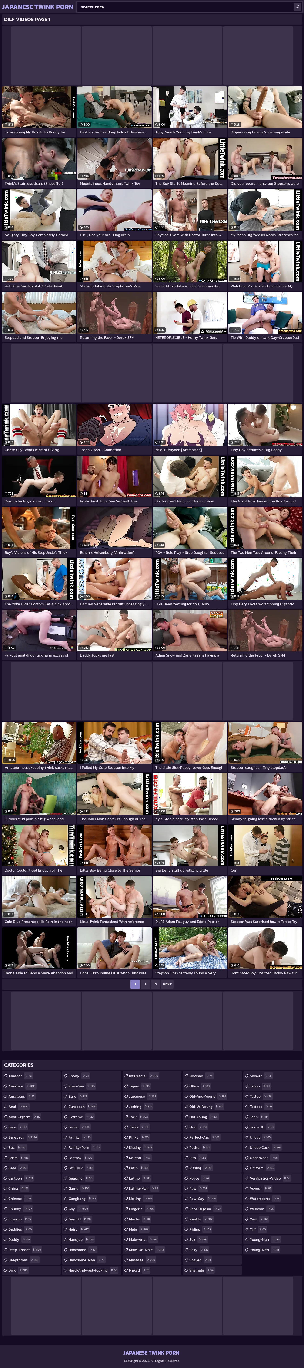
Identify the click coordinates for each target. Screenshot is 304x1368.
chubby (20, 1208)
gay (79, 1208)
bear (18, 1167)
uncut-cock (266, 1147)
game (79, 1188)
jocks (139, 1126)
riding (200, 1229)
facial (80, 1126)
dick (18, 1270)
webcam (262, 1208)
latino (140, 1178)
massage (142, 1259)
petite (200, 1147)
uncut (261, 1137)
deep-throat (25, 1249)
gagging (81, 1178)
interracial (144, 1075)
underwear (264, 1157)
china (18, 1188)
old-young (204, 1116)
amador (20, 1075)
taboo (260, 1086)
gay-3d (80, 1219)
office (200, 1086)
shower (261, 1075)
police (199, 1178)
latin (139, 1167)
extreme (82, 1116)
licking (141, 1198)
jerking (141, 1106)
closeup (20, 1219)
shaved (200, 1259)
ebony (79, 1075)
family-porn (85, 1147)
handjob (82, 1239)
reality (201, 1219)
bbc (17, 1147)
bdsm (19, 1157)
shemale (202, 1270)
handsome (83, 1249)
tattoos (261, 1106)
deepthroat (24, 1259)
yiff (258, 1229)
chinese (20, 1198)
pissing (201, 1167)
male (139, 1229)
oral (198, 1126)
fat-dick (81, 1167)
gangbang (83, 1198)
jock (139, 1116)
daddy (19, 1239)
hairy (79, 1229)
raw (198, 1188)
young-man (265, 1239)
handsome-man (87, 1259)
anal (19, 1106)
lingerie (142, 1208)
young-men (265, 1249)
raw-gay (203, 1198)
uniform (262, 1167)
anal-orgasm (24, 1116)
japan (140, 1086)
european (83, 1106)
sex (198, 1239)
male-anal (143, 1239)
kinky (139, 1137)
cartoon (21, 1178)
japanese (143, 1096)
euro (78, 1096)
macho (140, 1219)
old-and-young (208, 1096)
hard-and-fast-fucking (93, 1270)
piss (198, 1157)
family (80, 1137)
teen (259, 1116)
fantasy (81, 1157)
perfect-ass (205, 1137)
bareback (23, 1137)
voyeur (261, 1188)
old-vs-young (206, 1106)
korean (140, 1157)
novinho (201, 1075)
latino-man (144, 1188)
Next (167, 984)
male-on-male (147, 1249)
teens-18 (262, 1126)
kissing (141, 1147)
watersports (265, 1198)
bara (18, 1126)
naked (139, 1270)
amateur (22, 1086)
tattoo (261, 1096)
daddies (20, 1229)
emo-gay (82, 1086)
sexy (199, 1249)
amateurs (22, 1096)
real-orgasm (205, 1208)
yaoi (259, 1219)
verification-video (270, 1178)
